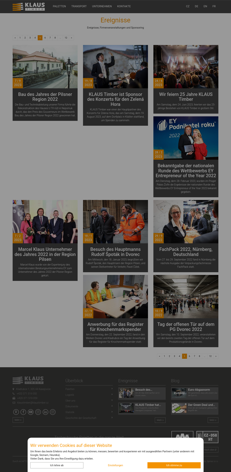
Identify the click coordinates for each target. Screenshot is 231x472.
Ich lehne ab (57, 465)
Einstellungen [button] (115, 465)
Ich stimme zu (174, 465)
